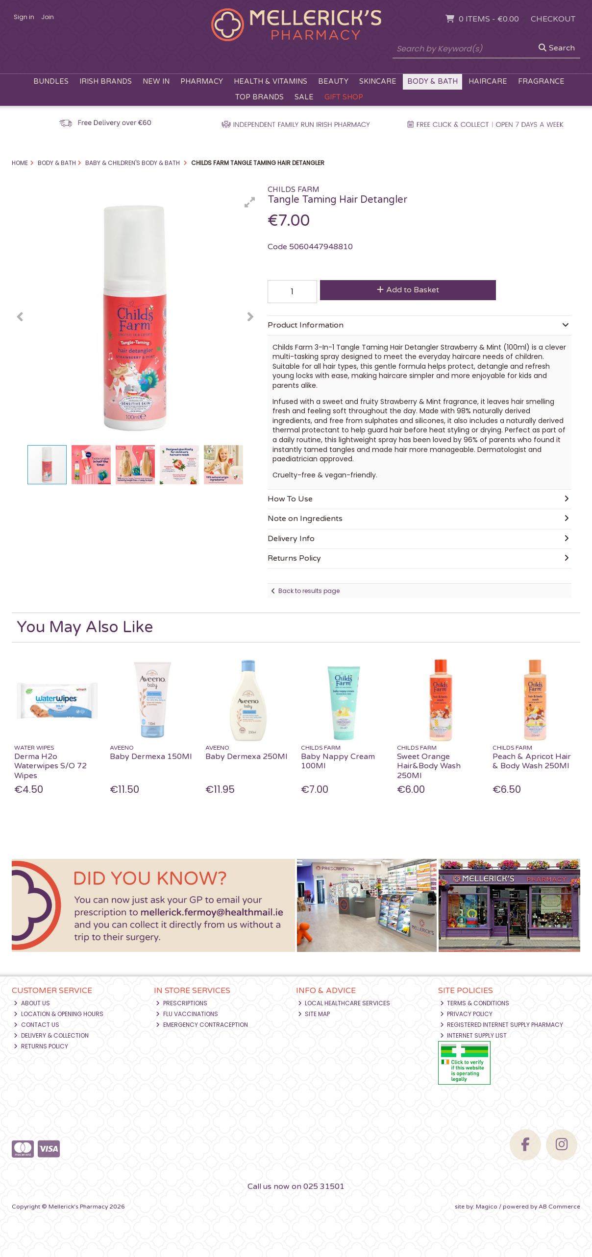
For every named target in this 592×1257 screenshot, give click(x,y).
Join (47, 17)
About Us (32, 1003)
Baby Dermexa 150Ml (151, 756)
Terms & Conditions (475, 1003)
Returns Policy (41, 1046)
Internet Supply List (473, 1035)
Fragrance (541, 81)
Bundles (51, 81)
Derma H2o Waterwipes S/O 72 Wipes (50, 766)
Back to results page (309, 591)
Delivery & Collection (51, 1035)
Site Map (314, 1014)
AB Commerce (559, 1206)
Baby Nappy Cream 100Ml (338, 761)
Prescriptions (181, 1003)
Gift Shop (343, 97)
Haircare (488, 81)
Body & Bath (432, 81)
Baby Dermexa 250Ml (246, 756)
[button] (250, 202)
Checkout (553, 19)
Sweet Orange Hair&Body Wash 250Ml (429, 766)
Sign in (24, 17)
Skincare (377, 81)
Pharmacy (201, 81)
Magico (486, 1206)
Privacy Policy (466, 1014)
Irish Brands (105, 81)
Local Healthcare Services (344, 1003)
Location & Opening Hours (58, 1014)
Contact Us (36, 1024)
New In (156, 81)
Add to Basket (408, 290)
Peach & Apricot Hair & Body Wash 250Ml (532, 761)
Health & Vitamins (270, 81)
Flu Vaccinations (187, 1014)
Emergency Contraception (202, 1024)
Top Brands (259, 97)
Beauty (333, 81)
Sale (304, 97)
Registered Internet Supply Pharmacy (502, 1024)
